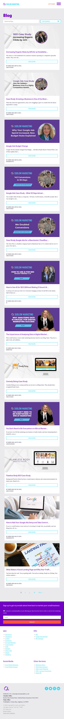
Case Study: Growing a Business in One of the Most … (27, 98)
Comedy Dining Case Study (16, 381)
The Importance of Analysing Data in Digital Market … (27, 334)
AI (6, 303)
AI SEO (7, 638)
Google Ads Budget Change (17, 146)
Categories (46, 21)
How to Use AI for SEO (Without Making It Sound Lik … (27, 287)
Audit (6, 646)
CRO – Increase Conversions (43, 671)
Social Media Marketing (11, 665)
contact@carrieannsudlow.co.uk (20, 694)
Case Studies (9, 67)
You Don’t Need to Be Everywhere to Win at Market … (27, 428)
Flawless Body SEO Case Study (18, 475)
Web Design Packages (42, 667)
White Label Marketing (42, 669)
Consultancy (8, 636)
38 (34, 592)
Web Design (9, 585)
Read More (32, 62)
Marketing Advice (40, 665)
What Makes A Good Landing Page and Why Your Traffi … (28, 569)
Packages (7, 648)
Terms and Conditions (9, 713)
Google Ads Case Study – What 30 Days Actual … (25, 193)
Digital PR (38, 673)
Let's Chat (51, 4)
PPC (37, 634)
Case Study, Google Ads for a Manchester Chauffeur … (27, 240)
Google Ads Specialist (42, 636)
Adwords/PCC (10, 161)
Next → (40, 592)
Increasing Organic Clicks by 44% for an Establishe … (27, 51)
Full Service (8, 634)
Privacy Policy (7, 711)
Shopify (7, 652)
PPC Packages (39, 638)
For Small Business (10, 642)
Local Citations (9, 644)
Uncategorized (10, 444)
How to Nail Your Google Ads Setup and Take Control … (27, 522)
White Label (8, 650)
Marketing (9, 350)
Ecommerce (8, 640)
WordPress (8, 654)
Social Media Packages (11, 667)
